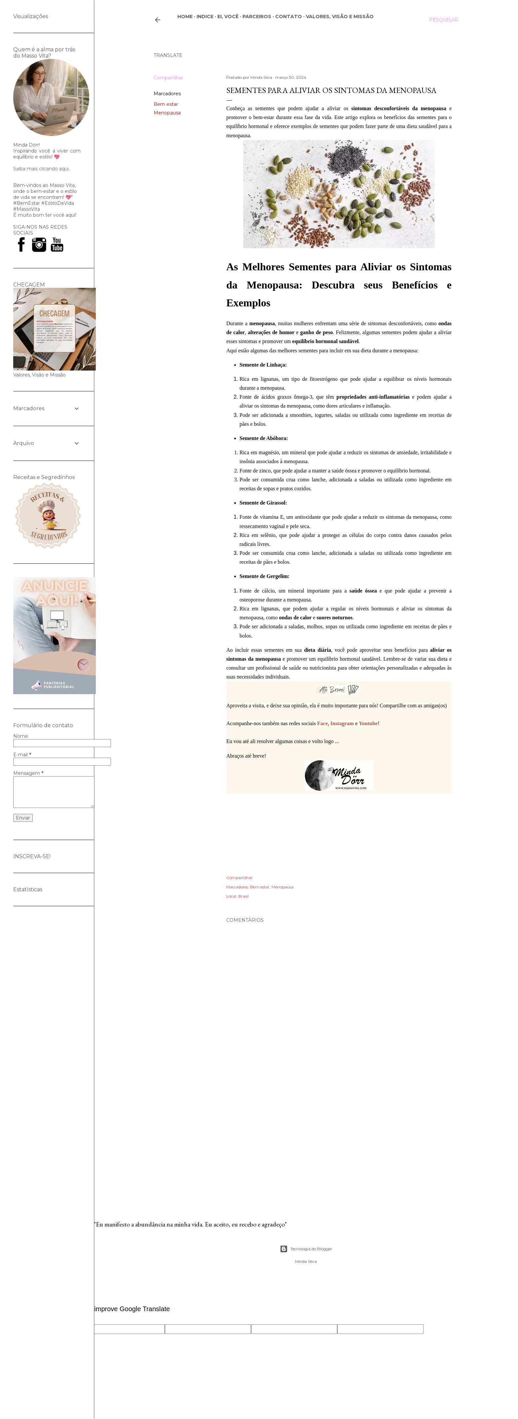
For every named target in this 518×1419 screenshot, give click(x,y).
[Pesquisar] (443, 20)
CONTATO (288, 17)
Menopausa (167, 113)
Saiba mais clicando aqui (41, 169)
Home (185, 17)
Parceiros (256, 17)
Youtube (368, 723)
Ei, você (228, 17)
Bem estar (166, 104)
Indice (205, 17)
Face (322, 723)
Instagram (342, 723)
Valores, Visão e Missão (340, 17)
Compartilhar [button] (168, 78)
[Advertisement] (339, 1140)
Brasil (243, 896)
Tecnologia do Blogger (306, 1249)
